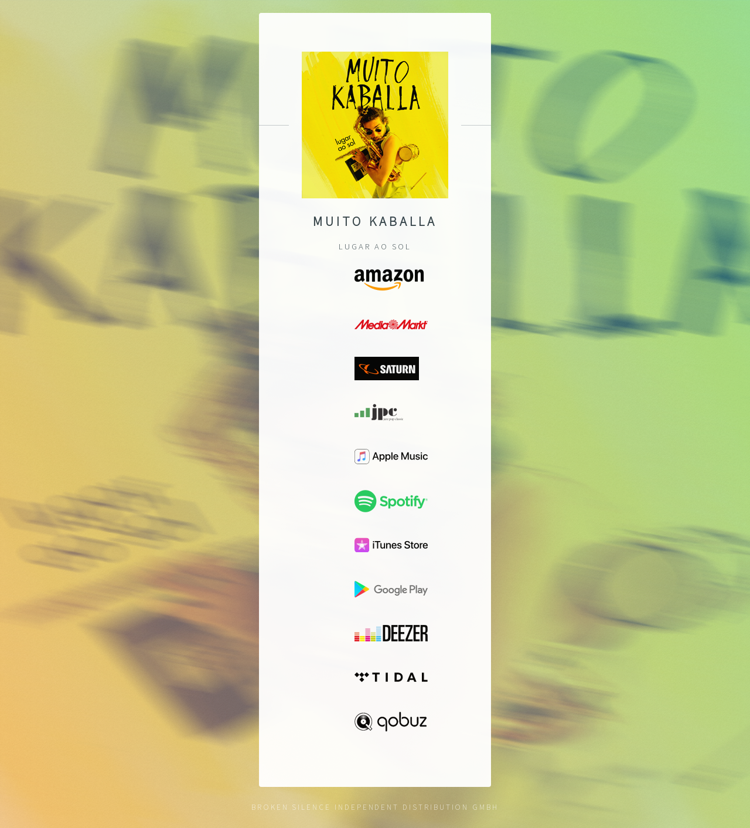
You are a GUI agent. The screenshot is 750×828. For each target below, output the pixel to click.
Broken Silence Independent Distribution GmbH (375, 807)
